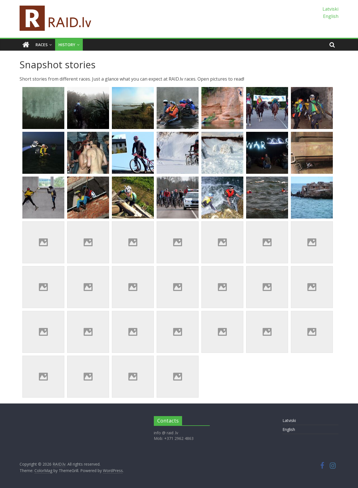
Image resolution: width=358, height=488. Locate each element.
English (330, 16)
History (66, 44)
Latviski (330, 9)
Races (42, 44)
